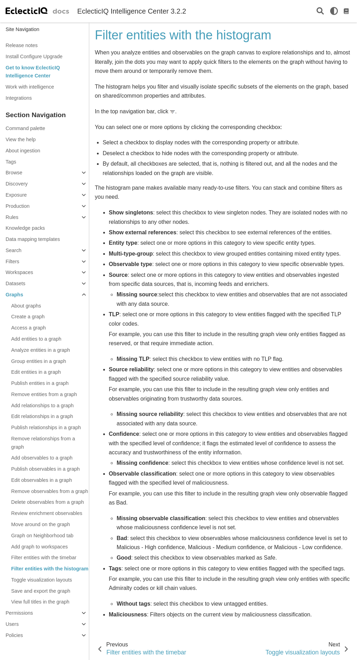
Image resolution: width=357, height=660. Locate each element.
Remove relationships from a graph (43, 443)
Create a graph (28, 316)
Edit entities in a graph (36, 372)
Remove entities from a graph (44, 394)
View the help (21, 139)
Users (12, 624)
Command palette (25, 128)
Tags (11, 162)
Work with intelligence (30, 87)
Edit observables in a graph (41, 480)
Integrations (19, 98)
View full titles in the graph (40, 602)
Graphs (14, 294)
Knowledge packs (25, 228)
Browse (14, 172)
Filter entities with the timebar (43, 557)
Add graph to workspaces (39, 546)
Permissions (19, 613)
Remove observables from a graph (49, 491)
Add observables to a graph (42, 458)
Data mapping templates (33, 239)
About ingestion (23, 150)
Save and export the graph (40, 591)
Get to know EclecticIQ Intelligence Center (33, 72)
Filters (12, 261)
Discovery (17, 184)
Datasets (15, 283)
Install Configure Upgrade (34, 56)
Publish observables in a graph (45, 469)
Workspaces (19, 272)
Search (14, 250)
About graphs (26, 306)
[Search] (320, 11)
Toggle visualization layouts (41, 580)
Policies (14, 635)
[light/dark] (334, 11)
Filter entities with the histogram (49, 568)
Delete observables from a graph (47, 502)
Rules (12, 217)
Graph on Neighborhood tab (42, 535)
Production (18, 206)
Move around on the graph (40, 524)
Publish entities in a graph (40, 383)
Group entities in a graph (38, 361)
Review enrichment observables (46, 513)
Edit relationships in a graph (42, 416)
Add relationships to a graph (42, 405)
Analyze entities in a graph (40, 350)
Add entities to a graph (36, 339)
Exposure (16, 195)
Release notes (22, 45)
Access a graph (28, 328)
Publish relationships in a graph (46, 427)
